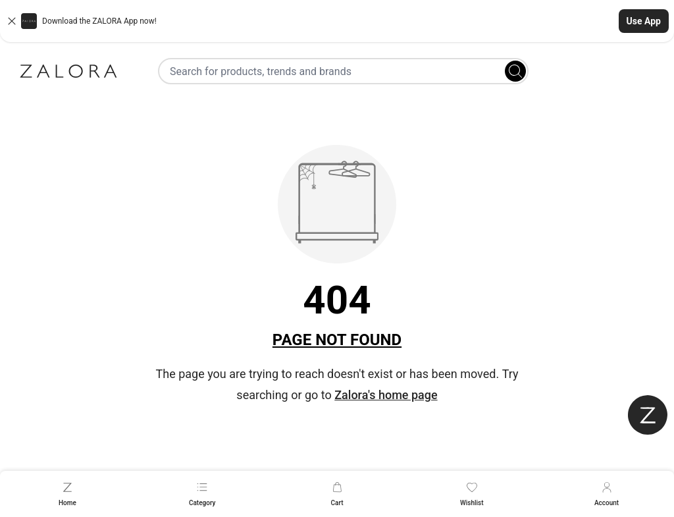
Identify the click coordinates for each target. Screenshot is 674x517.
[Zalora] (68, 71)
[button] (337, 21)
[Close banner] (11, 21)
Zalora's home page (385, 395)
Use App (644, 21)
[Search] (515, 71)
